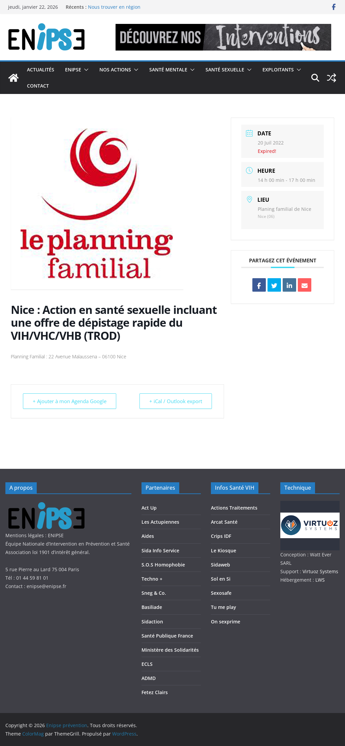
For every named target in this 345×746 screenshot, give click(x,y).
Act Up (149, 508)
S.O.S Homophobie (163, 564)
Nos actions (115, 69)
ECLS (147, 664)
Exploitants (278, 69)
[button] (85, 69)
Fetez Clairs (155, 692)
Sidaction (152, 621)
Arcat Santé (224, 522)
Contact (38, 86)
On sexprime (225, 621)
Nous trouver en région (114, 7)
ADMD (149, 678)
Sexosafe (221, 593)
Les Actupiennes (160, 522)
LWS (319, 580)
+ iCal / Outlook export (175, 401)
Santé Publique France (167, 636)
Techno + (152, 579)
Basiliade (152, 607)
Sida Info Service (160, 550)
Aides (148, 536)
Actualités (40, 69)
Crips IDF (221, 536)
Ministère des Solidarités (170, 650)
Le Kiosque (223, 550)
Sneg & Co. (154, 593)
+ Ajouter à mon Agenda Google (69, 401)
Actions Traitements (234, 508)
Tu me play (223, 607)
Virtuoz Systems (320, 571)
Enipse (73, 69)
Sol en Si (220, 579)
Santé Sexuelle (225, 69)
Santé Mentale (168, 69)
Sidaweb (220, 564)
